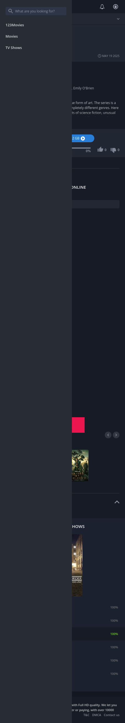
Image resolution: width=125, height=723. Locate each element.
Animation (36, 68)
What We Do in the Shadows (38, 660)
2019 (31, 83)
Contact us (111, 715)
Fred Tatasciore (39, 88)
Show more (15, 121)
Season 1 (25, 421)
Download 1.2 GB (69, 138)
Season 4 (65, 428)
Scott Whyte (62, 88)
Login (115, 6)
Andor (22, 674)
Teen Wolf (24, 620)
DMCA (96, 715)
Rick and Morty (28, 607)
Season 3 (25, 428)
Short (49, 68)
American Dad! (28, 647)
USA (31, 73)
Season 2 (65, 421)
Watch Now (25, 138)
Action (60, 68)
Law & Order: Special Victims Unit (41, 634)
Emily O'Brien (83, 88)
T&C (86, 715)
